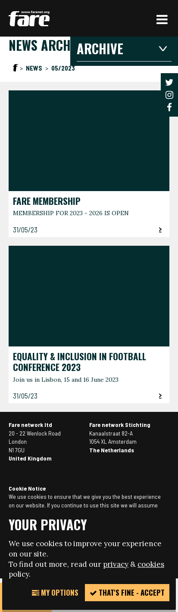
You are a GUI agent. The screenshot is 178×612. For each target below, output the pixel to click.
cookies (150, 564)
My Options (55, 592)
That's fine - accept (127, 592)
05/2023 (63, 68)
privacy (115, 564)
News (35, 68)
